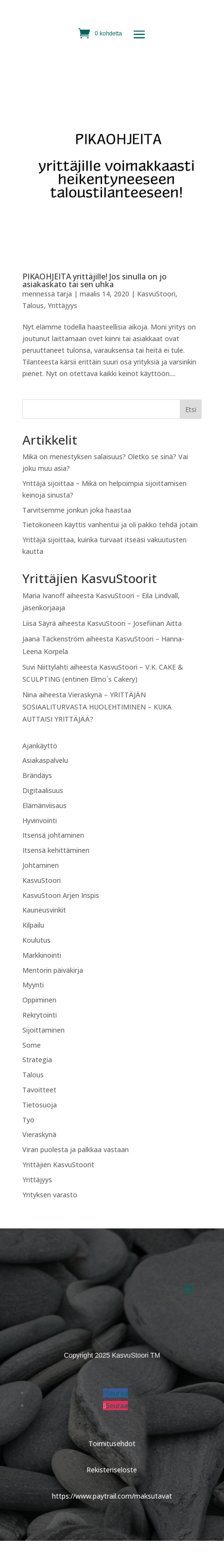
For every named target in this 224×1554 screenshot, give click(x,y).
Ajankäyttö (39, 745)
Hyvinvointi (39, 820)
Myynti (33, 984)
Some (31, 1045)
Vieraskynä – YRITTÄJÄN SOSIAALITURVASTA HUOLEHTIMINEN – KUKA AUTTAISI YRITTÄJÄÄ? (97, 707)
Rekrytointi (39, 1014)
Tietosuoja (39, 1104)
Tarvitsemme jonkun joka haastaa (76, 510)
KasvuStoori (156, 293)
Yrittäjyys (62, 305)
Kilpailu (33, 925)
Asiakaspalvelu (45, 760)
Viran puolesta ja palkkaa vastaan (75, 1149)
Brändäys (37, 775)
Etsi (190, 409)
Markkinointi (41, 955)
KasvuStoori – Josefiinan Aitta (134, 623)
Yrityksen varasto (49, 1194)
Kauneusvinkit (44, 910)
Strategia (37, 1059)
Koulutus (36, 940)
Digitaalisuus (42, 790)
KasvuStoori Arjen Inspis (60, 895)
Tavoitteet (39, 1089)
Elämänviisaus (44, 805)
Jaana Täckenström (53, 638)
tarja (64, 293)
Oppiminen (39, 999)
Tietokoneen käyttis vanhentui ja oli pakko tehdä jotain (110, 524)
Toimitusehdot (112, 1443)
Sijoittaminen (43, 1030)
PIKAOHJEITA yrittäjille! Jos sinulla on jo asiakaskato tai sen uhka (94, 280)
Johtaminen (40, 865)
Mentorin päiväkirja (52, 970)
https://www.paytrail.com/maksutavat (112, 1496)
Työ (28, 1119)
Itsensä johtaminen (53, 835)
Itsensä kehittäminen (55, 850)
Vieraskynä (39, 1134)
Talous (33, 305)
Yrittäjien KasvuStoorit (58, 1164)
